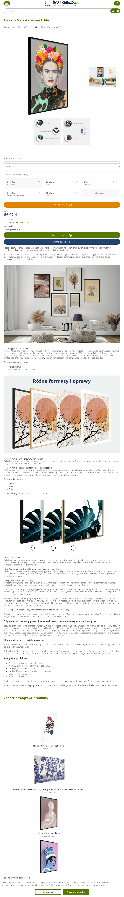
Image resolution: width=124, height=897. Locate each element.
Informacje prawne (60, 830)
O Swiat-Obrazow (35, 838)
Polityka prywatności (60, 838)
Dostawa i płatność (36, 841)
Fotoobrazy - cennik (87, 838)
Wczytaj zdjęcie (60, 241)
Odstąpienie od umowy (62, 844)
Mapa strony (85, 844)
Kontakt (32, 847)
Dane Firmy (33, 835)
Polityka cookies (59, 841)
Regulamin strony (59, 835)
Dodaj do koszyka (62, 235)
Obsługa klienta (35, 830)
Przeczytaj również (88, 830)
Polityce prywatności (58, 885)
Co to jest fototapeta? (88, 841)
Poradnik (83, 835)
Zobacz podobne (59, 204)
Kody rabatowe (34, 844)
